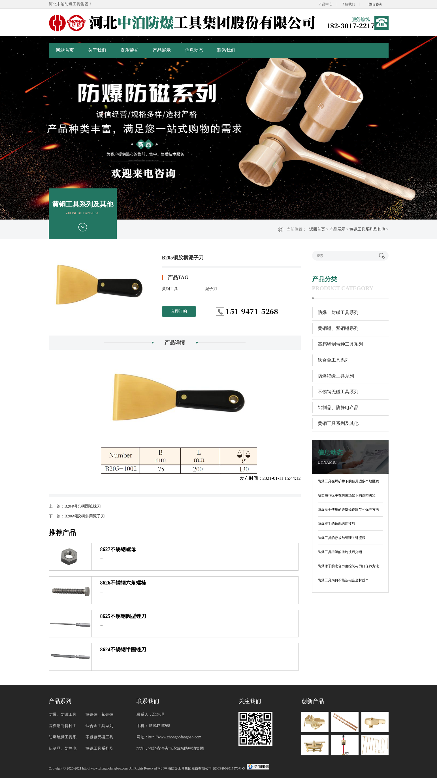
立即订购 (179, 311)
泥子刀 (211, 289)
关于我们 (97, 50)
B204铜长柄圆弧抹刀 (83, 506)
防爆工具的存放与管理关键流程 (341, 538)
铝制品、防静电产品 (338, 407)
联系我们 (226, 50)
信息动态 (194, 50)
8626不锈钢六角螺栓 (123, 583)
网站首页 (65, 50)
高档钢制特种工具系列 (340, 344)
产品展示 (162, 50)
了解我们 (348, 4)
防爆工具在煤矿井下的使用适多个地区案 (348, 481)
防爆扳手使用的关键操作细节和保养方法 (348, 509)
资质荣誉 (129, 50)
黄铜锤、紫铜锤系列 (338, 328)
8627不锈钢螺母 (118, 549)
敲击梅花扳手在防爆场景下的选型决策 (347, 495)
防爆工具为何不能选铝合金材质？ (343, 580)
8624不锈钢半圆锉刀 (123, 649)
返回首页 (317, 229)
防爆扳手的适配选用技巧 (336, 524)
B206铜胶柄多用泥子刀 (85, 516)
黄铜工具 (170, 289)
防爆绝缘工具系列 (336, 375)
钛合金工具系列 (333, 360)
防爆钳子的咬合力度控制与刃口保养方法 (348, 566)
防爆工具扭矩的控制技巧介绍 (340, 552)
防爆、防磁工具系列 (338, 312)
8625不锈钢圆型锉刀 (123, 616)
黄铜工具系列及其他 (367, 229)
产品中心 (325, 4)
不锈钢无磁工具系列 (338, 391)
